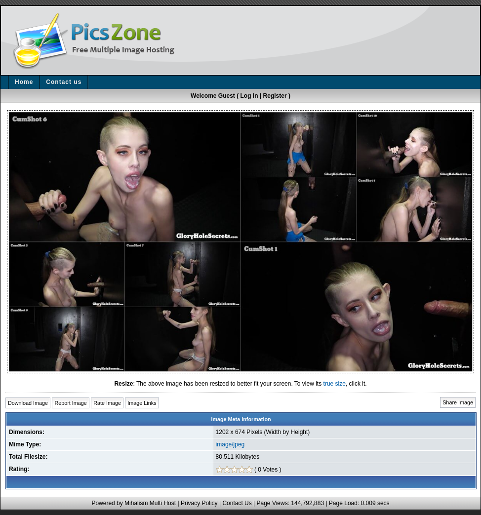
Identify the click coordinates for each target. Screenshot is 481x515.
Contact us (63, 82)
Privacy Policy (199, 503)
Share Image (457, 402)
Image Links (141, 403)
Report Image (70, 403)
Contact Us (236, 503)
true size (334, 383)
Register (275, 95)
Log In (249, 95)
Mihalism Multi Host (150, 503)
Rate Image (107, 403)
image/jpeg (230, 444)
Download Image (28, 403)
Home (24, 82)
